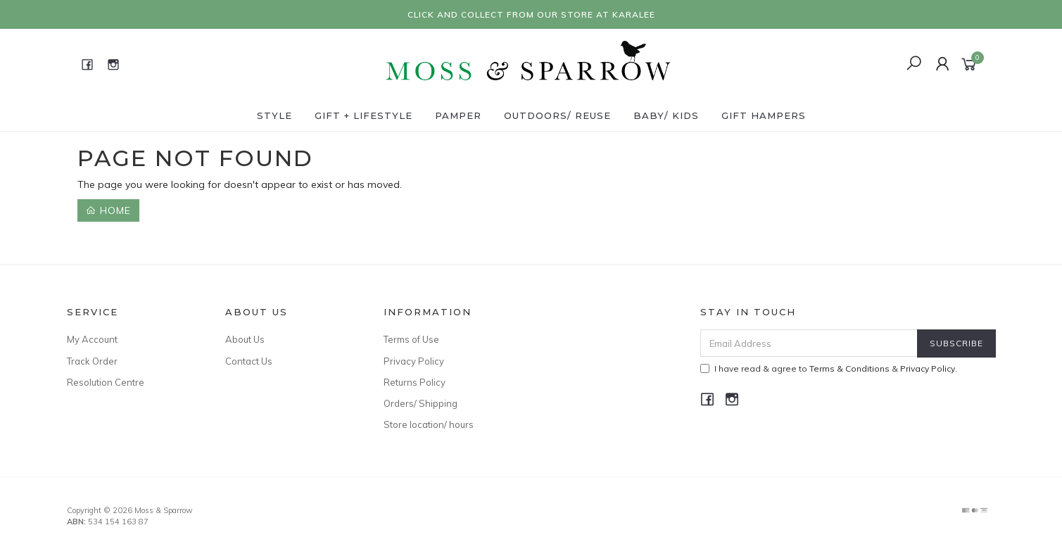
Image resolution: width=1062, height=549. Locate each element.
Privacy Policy (414, 361)
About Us (245, 339)
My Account (92, 339)
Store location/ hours (429, 424)
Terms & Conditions (849, 368)
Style (274, 115)
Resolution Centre (105, 382)
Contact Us (248, 361)
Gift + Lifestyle (363, 115)
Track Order (92, 361)
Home (108, 210)
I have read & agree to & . (828, 368)
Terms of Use (411, 339)
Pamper (458, 115)
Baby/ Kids (666, 115)
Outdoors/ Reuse (557, 115)
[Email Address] (809, 343)
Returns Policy (414, 382)
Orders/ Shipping (420, 403)
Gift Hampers (763, 115)
